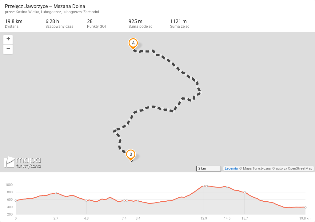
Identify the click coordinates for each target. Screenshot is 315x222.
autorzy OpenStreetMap (294, 168)
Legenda (231, 168)
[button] (8, 40)
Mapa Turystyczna (257, 168)
